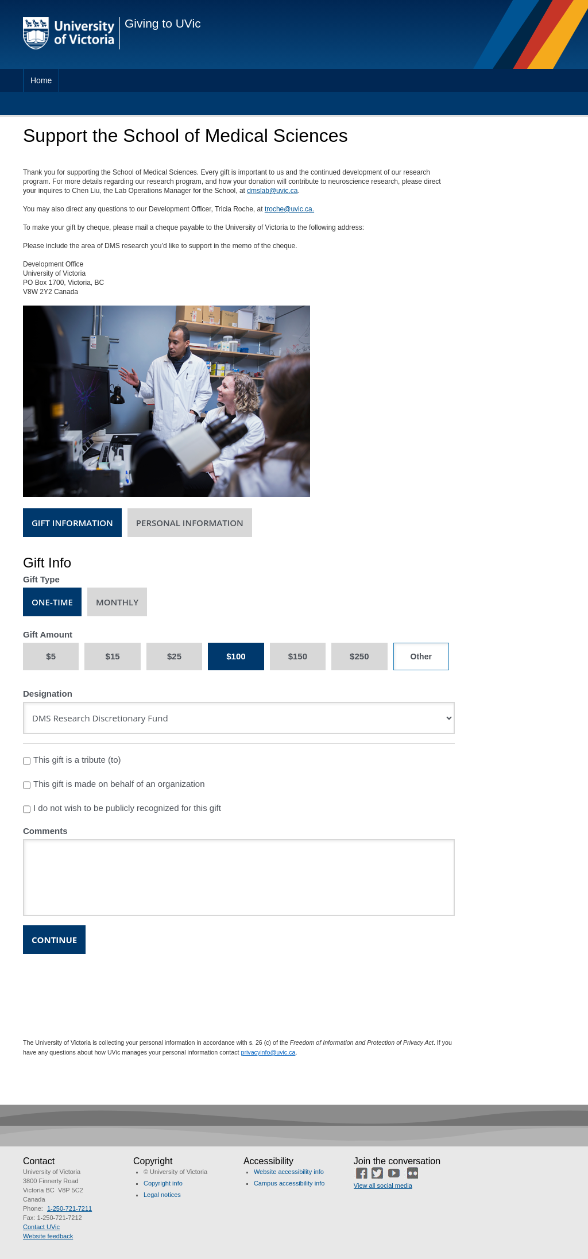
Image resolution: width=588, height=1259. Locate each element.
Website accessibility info (289, 1171)
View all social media (383, 1185)
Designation (47, 693)
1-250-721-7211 (69, 1208)
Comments (45, 831)
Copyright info (163, 1183)
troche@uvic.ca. (289, 209)
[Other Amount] (421, 656)
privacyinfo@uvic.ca (268, 1052)
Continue (54, 939)
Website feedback (48, 1236)
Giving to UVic (163, 23)
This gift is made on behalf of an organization (114, 785)
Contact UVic (41, 1226)
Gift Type (41, 579)
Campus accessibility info (289, 1183)
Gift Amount (47, 634)
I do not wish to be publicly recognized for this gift (122, 809)
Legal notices (162, 1194)
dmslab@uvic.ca (272, 191)
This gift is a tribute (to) (72, 761)
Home (41, 80)
